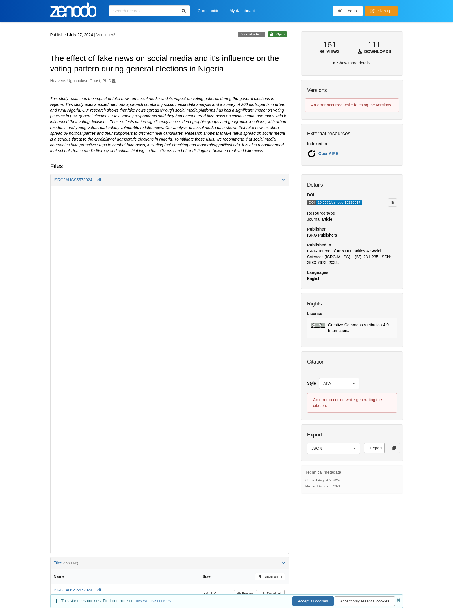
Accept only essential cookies (364, 601)
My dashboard (242, 10)
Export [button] (376, 448)
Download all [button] (270, 576)
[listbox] (339, 383)
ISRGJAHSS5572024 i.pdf (77, 590)
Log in (347, 11)
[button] (169, 180)
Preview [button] (245, 593)
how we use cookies (153, 600)
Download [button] (271, 593)
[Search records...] (143, 10)
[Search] (184, 10)
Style (311, 383)
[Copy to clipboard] (392, 202)
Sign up (380, 11)
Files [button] (169, 563)
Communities (210, 10)
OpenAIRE (328, 153)
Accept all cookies (313, 601)
